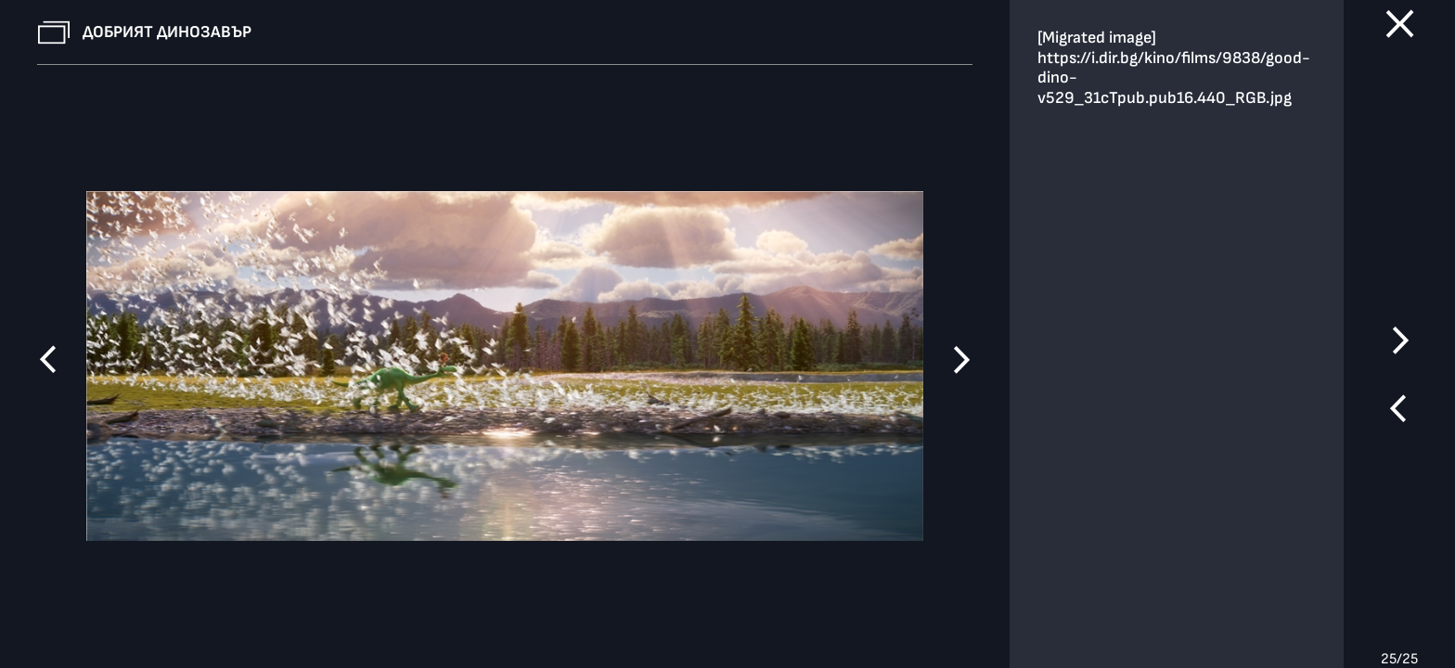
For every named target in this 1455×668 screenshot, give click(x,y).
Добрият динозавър (167, 32)
